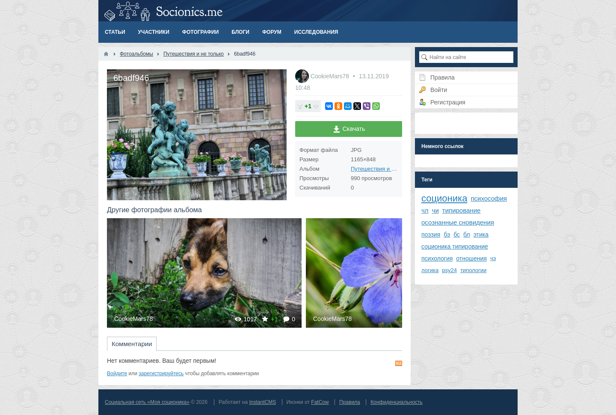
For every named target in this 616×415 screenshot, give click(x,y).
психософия (489, 198)
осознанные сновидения (457, 222)
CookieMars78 (331, 76)
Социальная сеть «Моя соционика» (147, 402)
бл (466, 234)
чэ (493, 258)
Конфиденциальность (396, 402)
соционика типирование (454, 246)
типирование (461, 210)
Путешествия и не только (383, 169)
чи (435, 210)
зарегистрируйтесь (161, 373)
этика (481, 234)
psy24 (449, 270)
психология (437, 258)
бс (456, 234)
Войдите (117, 373)
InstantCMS (262, 402)
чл (425, 210)
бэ (447, 234)
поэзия (430, 234)
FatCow (320, 402)
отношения (471, 258)
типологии (473, 270)
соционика (444, 198)
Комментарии (132, 343)
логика (429, 270)
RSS (398, 363)
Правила (349, 402)
